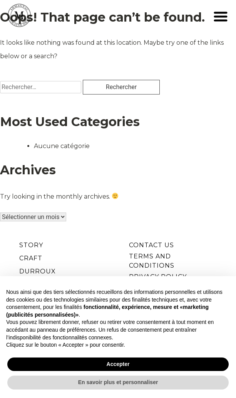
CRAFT (30, 258)
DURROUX (37, 271)
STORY (31, 245)
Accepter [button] (118, 364)
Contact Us (151, 245)
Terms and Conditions (151, 261)
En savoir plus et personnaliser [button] (118, 382)
